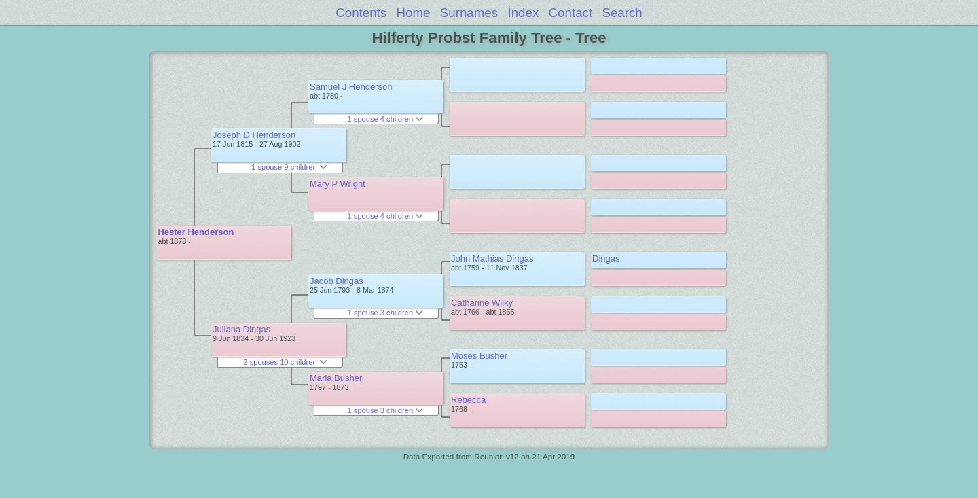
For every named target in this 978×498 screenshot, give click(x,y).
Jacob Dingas (336, 281)
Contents (361, 12)
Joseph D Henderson (254, 135)
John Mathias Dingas (492, 258)
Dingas (605, 258)
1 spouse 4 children (386, 119)
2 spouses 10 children (285, 362)
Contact (571, 12)
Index (523, 12)
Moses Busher (479, 356)
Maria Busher (336, 378)
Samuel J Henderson (351, 87)
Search (622, 12)
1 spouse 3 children (386, 312)
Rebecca (468, 400)
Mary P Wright (337, 184)
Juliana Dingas (241, 329)
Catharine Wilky (482, 303)
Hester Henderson (196, 232)
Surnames (469, 12)
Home (414, 12)
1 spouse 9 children (289, 167)
